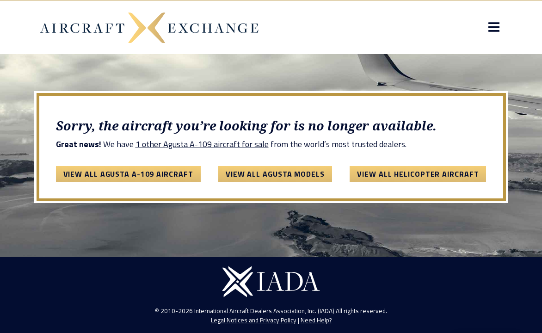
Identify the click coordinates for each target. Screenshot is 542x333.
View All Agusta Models (275, 173)
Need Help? (316, 320)
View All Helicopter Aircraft (418, 173)
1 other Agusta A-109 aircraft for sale (202, 144)
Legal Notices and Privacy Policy (253, 320)
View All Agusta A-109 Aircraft (128, 173)
